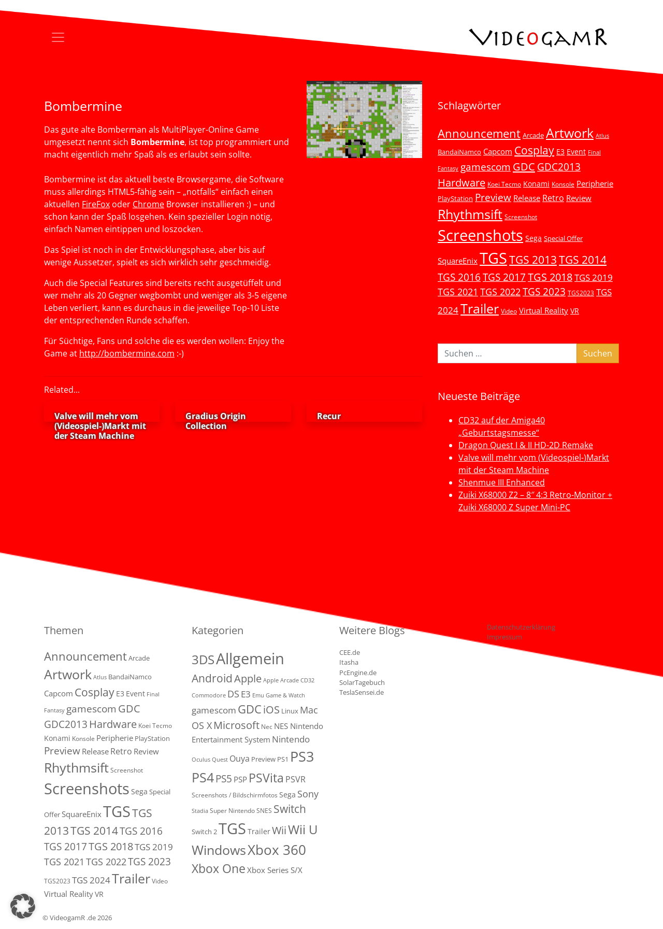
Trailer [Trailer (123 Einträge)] (479, 308)
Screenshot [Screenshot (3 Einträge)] (521, 216)
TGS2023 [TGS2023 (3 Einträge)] (581, 293)
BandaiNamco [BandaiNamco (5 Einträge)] (459, 151)
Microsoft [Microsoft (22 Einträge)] (236, 725)
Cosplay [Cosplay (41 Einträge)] (534, 150)
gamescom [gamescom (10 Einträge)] (214, 710)
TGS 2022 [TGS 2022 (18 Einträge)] (500, 291)
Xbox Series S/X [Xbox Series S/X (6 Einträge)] (274, 870)
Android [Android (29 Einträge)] (212, 678)
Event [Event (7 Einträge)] (576, 151)
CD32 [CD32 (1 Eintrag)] (307, 680)
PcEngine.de (358, 672)
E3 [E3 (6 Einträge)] (560, 151)
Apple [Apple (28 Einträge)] (248, 678)
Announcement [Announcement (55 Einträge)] (479, 133)
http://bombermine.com (127, 353)
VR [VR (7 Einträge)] (574, 311)
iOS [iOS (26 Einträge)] (271, 709)
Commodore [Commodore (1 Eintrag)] (209, 695)
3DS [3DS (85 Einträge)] (203, 659)
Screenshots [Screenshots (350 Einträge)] (480, 235)
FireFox (96, 204)
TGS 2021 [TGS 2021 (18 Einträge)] (458, 291)
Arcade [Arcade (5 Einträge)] (533, 135)
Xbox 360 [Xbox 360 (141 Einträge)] (277, 849)
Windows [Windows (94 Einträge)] (219, 850)
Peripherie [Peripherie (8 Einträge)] (594, 183)
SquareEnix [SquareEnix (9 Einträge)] (458, 260)
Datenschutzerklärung (521, 627)
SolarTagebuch (362, 682)
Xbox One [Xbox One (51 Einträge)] (219, 869)
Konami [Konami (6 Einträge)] (536, 184)
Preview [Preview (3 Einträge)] (263, 759)
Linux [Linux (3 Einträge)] (289, 711)
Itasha (348, 662)
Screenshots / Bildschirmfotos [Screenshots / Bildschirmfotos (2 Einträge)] (235, 795)
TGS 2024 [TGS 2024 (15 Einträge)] (91, 880)
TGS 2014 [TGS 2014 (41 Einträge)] (583, 259)
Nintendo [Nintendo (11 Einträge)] (291, 739)
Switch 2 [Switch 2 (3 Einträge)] (204, 831)
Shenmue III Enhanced (501, 482)
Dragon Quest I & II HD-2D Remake (525, 445)
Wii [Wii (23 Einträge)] (279, 830)
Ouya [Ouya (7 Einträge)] (239, 758)
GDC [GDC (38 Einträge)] (250, 709)
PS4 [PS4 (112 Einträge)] (203, 777)
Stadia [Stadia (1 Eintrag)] (200, 810)
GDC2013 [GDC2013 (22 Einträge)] (559, 166)
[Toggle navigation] (58, 37)
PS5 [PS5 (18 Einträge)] (223, 778)
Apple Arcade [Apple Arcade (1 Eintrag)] (281, 680)
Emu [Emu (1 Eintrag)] (258, 695)
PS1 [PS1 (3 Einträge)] (283, 759)
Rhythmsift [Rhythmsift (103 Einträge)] (470, 214)
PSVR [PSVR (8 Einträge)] (295, 779)
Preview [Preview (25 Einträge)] (493, 197)
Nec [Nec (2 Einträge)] (266, 726)
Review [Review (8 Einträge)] (579, 198)
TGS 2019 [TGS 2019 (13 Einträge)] (593, 277)
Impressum (504, 636)
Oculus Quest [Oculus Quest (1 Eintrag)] (210, 759)
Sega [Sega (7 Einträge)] (533, 238)
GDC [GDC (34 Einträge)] (524, 166)
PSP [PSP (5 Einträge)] (240, 779)
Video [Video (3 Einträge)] (509, 311)
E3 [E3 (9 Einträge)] (246, 694)
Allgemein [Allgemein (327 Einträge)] (250, 658)
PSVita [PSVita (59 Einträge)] (266, 777)
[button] (23, 906)
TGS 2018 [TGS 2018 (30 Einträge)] (550, 277)
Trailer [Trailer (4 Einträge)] (259, 831)
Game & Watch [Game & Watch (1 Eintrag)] (285, 695)
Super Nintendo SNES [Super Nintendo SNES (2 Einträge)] (241, 810)
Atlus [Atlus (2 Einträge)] (602, 135)
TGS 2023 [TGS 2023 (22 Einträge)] (544, 291)
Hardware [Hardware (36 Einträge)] (461, 182)
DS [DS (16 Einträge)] (233, 693)
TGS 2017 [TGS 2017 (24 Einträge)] (504, 277)
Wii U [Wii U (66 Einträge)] (303, 829)
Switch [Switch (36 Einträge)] (289, 808)
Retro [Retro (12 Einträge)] (553, 198)
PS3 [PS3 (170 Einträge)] (302, 756)
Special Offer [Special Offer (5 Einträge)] (563, 238)
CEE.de (349, 652)
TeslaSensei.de (361, 692)
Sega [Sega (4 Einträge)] (287, 794)
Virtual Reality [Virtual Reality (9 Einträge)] (543, 310)
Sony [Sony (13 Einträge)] (308, 794)
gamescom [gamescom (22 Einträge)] (485, 166)
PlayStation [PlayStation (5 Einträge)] (455, 198)
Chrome (148, 204)
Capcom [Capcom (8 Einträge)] (497, 151)
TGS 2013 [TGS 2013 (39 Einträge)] (533, 259)
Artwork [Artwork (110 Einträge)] (570, 132)
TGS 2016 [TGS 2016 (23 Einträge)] (459, 277)
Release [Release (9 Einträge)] (526, 198)
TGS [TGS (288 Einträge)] (232, 828)
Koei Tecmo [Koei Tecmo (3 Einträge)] (504, 184)
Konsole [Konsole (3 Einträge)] (563, 184)
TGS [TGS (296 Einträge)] (493, 258)
